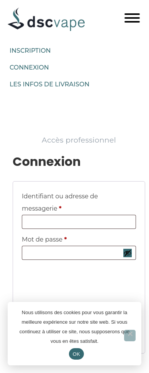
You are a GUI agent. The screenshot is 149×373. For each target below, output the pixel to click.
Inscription (30, 50)
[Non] (130, 335)
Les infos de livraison (49, 84)
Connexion (29, 67)
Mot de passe (61, 238)
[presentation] (79, 280)
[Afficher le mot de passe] (127, 253)
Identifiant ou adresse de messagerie (60, 201)
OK (76, 354)
